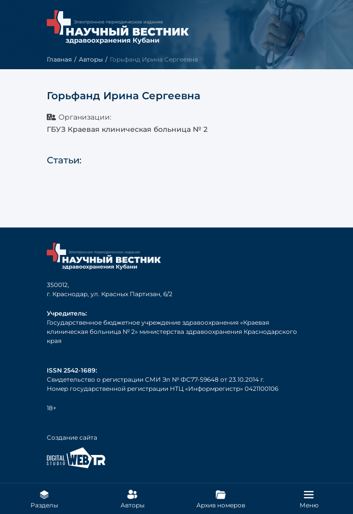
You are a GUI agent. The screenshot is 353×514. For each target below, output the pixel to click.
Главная (59, 59)
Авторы (91, 59)
